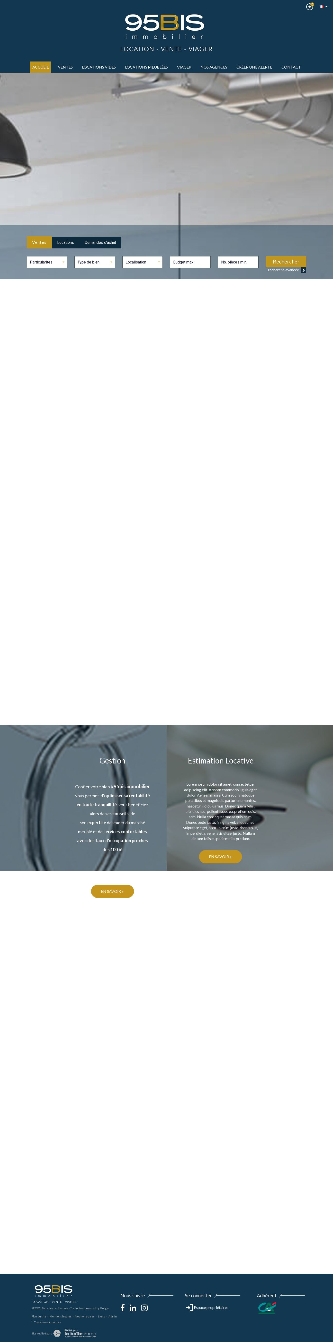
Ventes (39, 242)
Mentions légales (61, 1316)
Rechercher (286, 261)
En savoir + (220, 856)
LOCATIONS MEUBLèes (146, 67)
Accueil (40, 67)
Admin (112, 1316)
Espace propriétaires (207, 1307)
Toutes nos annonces (47, 1322)
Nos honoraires (85, 1316)
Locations (65, 242)
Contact (291, 67)
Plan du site (39, 1316)
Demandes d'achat (100, 242)
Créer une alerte (254, 67)
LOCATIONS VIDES (99, 67)
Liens (101, 1316)
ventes (65, 67)
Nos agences (213, 67)
